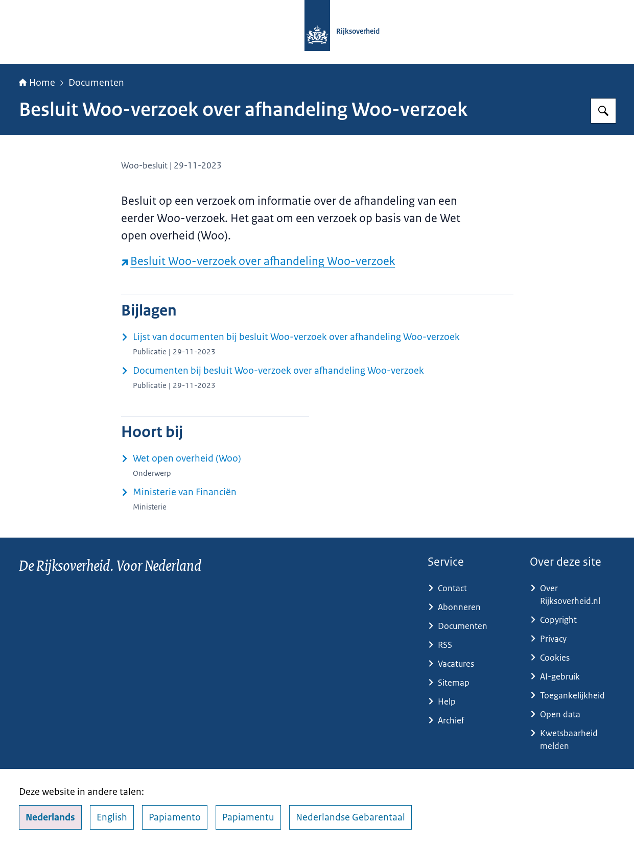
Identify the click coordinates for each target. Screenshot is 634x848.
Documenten (96, 83)
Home (37, 83)
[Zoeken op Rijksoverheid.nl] (603, 111)
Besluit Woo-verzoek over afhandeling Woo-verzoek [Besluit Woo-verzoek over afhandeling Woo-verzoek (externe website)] (258, 261)
